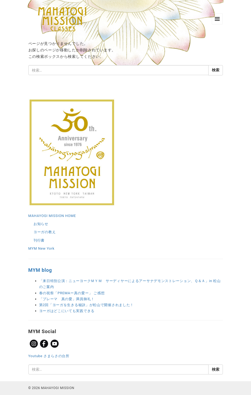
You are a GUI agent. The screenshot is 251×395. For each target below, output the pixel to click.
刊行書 (39, 240)
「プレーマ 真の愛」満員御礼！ (67, 299)
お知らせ (41, 224)
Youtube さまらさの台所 (48, 356)
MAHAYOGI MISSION (57, 388)
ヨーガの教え (45, 232)
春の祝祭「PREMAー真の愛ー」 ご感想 (72, 293)
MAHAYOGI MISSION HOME (52, 216)
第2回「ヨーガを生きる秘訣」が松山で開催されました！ (86, 305)
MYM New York (41, 248)
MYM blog (40, 270)
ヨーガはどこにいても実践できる (67, 311)
